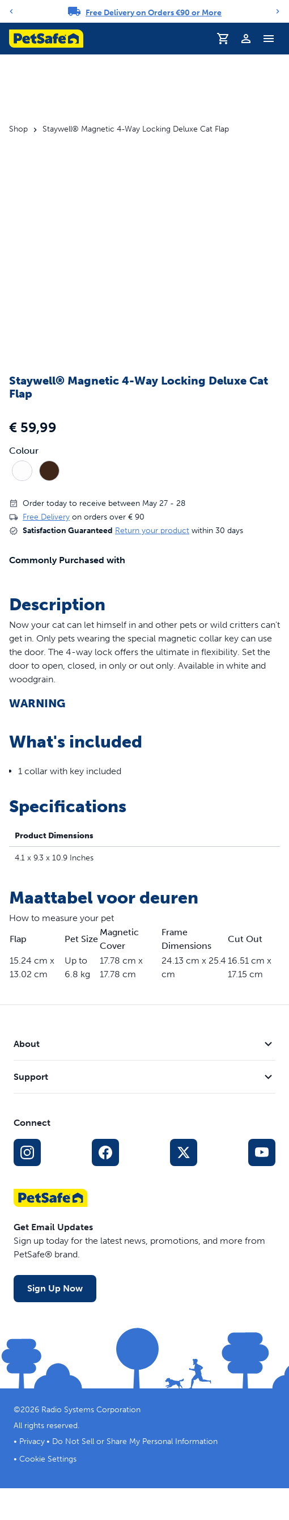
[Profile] (246, 38)
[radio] (22, 471)
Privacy (32, 1441)
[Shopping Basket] (223, 38)
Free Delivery (46, 517)
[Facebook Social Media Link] (105, 1152)
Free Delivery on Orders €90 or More (154, 13)
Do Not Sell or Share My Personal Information (135, 1441)
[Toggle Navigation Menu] (268, 38)
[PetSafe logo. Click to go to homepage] (46, 38)
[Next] (277, 11)
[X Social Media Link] (183, 1152)
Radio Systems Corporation (91, 1410)
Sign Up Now (55, 1288)
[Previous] (11, 11)
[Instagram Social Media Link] (27, 1152)
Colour (24, 451)
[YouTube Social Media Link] (261, 1152)
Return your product (152, 530)
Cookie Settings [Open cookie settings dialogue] (47, 1459)
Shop (18, 129)
